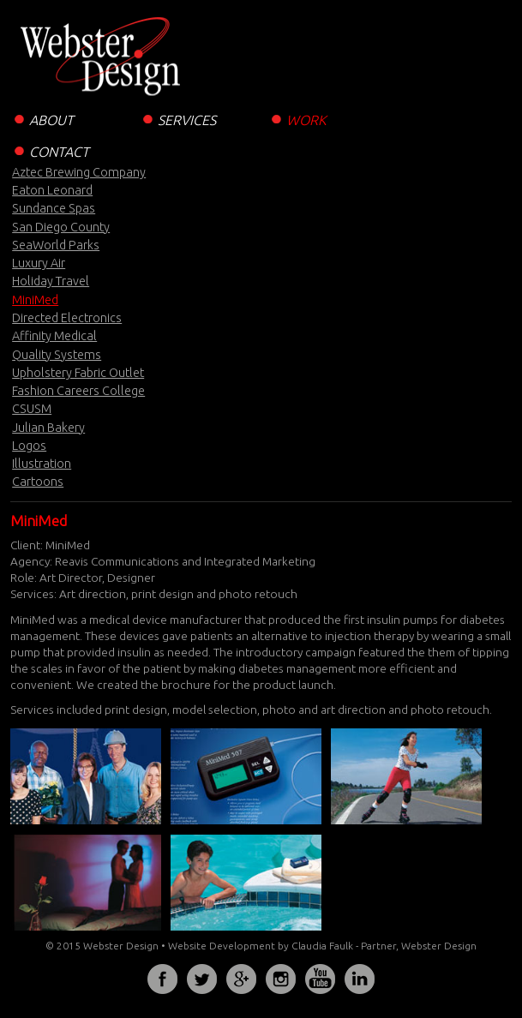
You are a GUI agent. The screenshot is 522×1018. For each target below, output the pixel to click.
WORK (297, 119)
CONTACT (49, 150)
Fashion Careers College (78, 391)
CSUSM (31, 409)
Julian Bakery (48, 427)
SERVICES (177, 119)
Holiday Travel (50, 281)
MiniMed (35, 300)
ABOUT (42, 119)
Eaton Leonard (52, 190)
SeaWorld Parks (55, 245)
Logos (29, 445)
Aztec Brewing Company (79, 172)
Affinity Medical (54, 336)
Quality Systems (56, 355)
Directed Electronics (67, 318)
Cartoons (37, 481)
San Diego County (61, 227)
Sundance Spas (53, 208)
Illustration (41, 463)
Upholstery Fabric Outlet (78, 373)
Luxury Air (38, 263)
